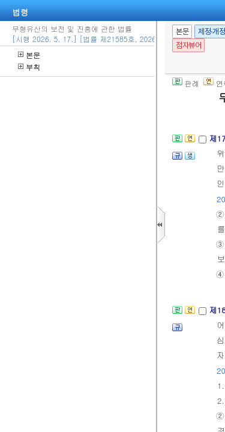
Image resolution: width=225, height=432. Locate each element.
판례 (185, 83)
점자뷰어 (188, 45)
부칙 (29, 67)
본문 (29, 55)
